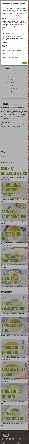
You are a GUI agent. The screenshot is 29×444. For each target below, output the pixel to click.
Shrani (24, 62)
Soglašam (5, 30)
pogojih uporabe (15, 57)
